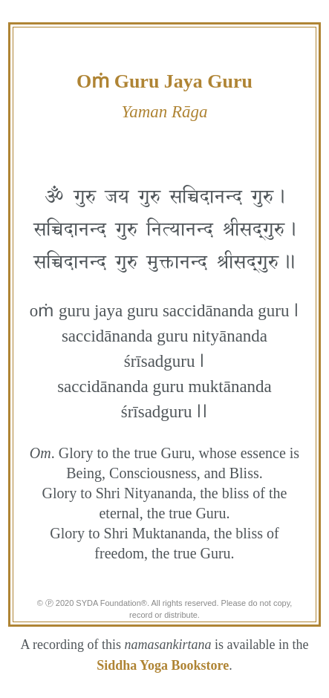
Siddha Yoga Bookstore (163, 665)
